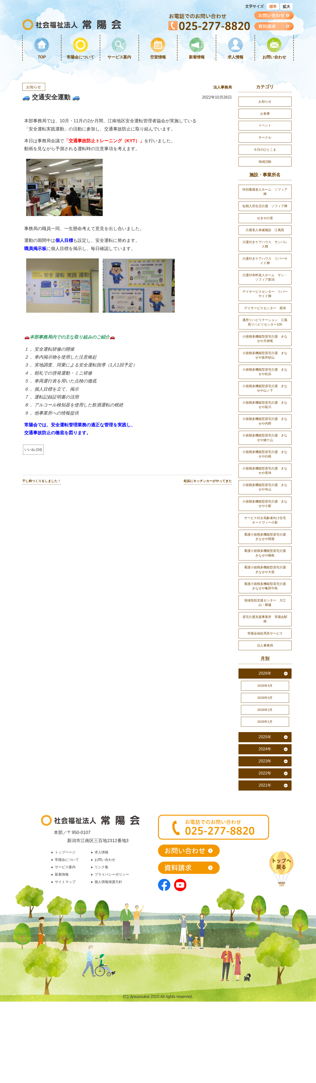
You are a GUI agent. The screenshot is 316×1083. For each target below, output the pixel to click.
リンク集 (102, 925)
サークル (265, 141)
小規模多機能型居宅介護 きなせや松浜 (264, 399)
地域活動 (265, 167)
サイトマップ (62, 941)
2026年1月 (265, 778)
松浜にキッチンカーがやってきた (208, 481)
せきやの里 (265, 232)
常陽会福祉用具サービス (265, 684)
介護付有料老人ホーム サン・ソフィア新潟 (265, 296)
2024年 (265, 806)
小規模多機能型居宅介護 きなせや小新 (264, 543)
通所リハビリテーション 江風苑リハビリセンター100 (264, 345)
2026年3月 (265, 752)
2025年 (265, 794)
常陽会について (80, 57)
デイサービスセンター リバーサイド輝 (264, 314)
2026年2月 (265, 765)
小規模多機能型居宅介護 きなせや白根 (264, 489)
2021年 (265, 842)
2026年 (265, 726)
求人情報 (235, 57)
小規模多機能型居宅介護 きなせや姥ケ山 (264, 471)
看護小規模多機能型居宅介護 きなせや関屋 (266, 579)
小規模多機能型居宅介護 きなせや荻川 (264, 435)
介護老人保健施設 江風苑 (265, 245)
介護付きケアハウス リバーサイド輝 (264, 278)
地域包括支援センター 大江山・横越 (264, 651)
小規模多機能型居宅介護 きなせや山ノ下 (264, 417)
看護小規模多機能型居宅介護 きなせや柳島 (266, 597)
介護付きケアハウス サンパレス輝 (264, 260)
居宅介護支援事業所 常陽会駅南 (264, 669)
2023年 (265, 818)
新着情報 (197, 57)
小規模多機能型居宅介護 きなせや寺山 (264, 525)
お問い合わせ (274, 57)
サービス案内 (119, 57)
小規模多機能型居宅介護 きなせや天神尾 (264, 363)
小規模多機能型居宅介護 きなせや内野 (264, 453)
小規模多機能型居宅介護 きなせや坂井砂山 (264, 381)
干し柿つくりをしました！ (41, 481)
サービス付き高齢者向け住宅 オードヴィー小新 (266, 561)
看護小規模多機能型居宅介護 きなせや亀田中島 (266, 633)
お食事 (265, 115)
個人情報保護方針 (109, 941)
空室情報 (158, 57)
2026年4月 (265, 739)
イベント (265, 128)
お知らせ (34, 87)
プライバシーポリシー (113, 933)
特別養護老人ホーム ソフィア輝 (264, 198)
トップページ (62, 909)
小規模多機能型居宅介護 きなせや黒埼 (264, 507)
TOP (42, 57)
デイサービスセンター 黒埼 (264, 330)
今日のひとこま (265, 154)
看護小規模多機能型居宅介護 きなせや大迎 (266, 615)
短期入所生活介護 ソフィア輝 (264, 216)
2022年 (265, 830)
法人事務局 (222, 87)
